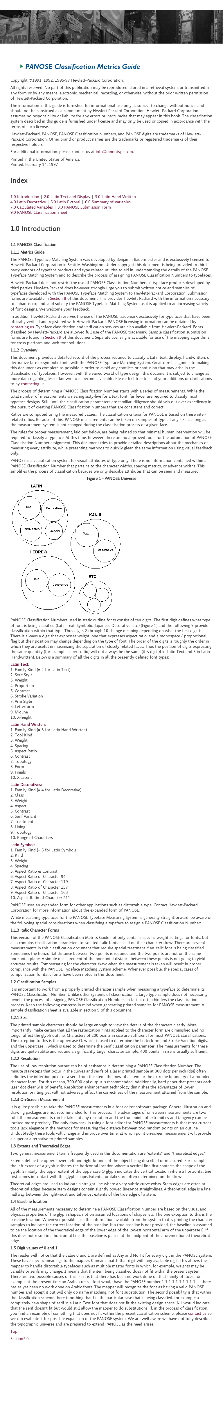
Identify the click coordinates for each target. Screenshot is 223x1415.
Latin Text (19, 664)
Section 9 (53, 337)
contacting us (22, 326)
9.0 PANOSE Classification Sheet (38, 212)
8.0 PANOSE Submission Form (84, 207)
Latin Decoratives (25, 784)
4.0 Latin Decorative (28, 202)
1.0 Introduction (24, 196)
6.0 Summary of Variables (108, 202)
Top (13, 1331)
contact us (197, 1313)
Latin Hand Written (27, 724)
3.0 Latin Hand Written (115, 196)
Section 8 (58, 298)
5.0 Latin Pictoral (65, 202)
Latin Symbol (22, 844)
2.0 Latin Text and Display (67, 196)
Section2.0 (19, 1338)
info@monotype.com (114, 151)
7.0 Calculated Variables (31, 207)
